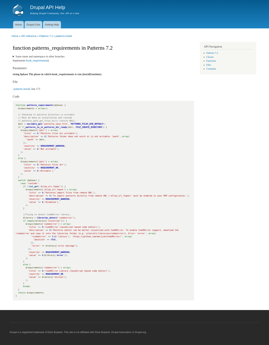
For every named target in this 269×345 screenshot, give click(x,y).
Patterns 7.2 (46, 36)
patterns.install (64, 36)
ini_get (33, 186)
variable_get (34, 124)
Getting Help (52, 24)
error (60, 255)
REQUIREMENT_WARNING (52, 146)
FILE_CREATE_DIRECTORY (89, 127)
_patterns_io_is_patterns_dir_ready (45, 127)
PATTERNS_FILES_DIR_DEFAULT (87, 124)
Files (208, 65)
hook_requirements (36, 60)
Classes (210, 57)
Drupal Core (33, 24)
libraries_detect (47, 218)
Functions (211, 60)
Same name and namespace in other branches (39, 56)
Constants (211, 68)
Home (18, 24)
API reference (29, 36)
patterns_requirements (40, 105)
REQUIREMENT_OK (49, 168)
